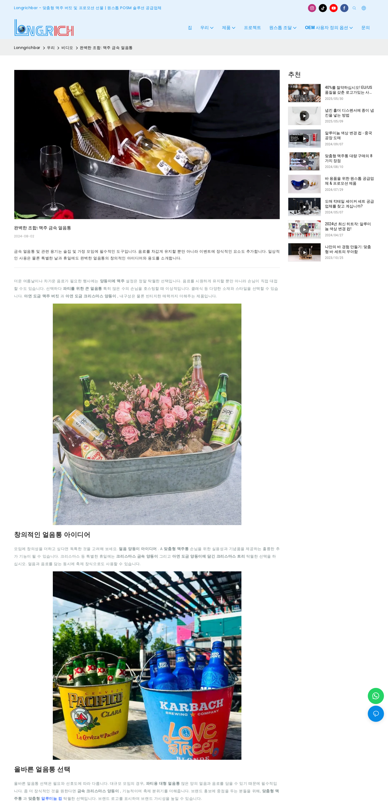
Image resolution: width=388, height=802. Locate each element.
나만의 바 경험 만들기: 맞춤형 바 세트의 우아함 (348, 249)
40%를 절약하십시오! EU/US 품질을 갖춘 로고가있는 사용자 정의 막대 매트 (349, 90)
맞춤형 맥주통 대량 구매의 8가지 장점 (348, 158)
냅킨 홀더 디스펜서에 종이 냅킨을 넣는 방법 (349, 112)
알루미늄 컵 (52, 798)
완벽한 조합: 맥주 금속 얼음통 (106, 47)
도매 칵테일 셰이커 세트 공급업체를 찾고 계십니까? (349, 203)
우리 (51, 47)
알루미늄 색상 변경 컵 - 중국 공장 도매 (348, 135)
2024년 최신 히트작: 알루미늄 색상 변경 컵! (348, 226)
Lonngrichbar (27, 47)
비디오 (67, 47)
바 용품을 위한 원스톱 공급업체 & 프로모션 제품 (349, 180)
